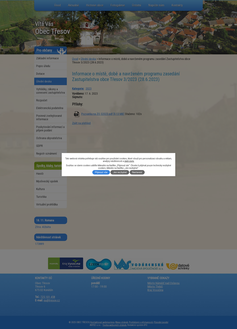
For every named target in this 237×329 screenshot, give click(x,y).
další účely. (129, 161)
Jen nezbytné (120, 172)
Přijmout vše (101, 172)
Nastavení (137, 172)
